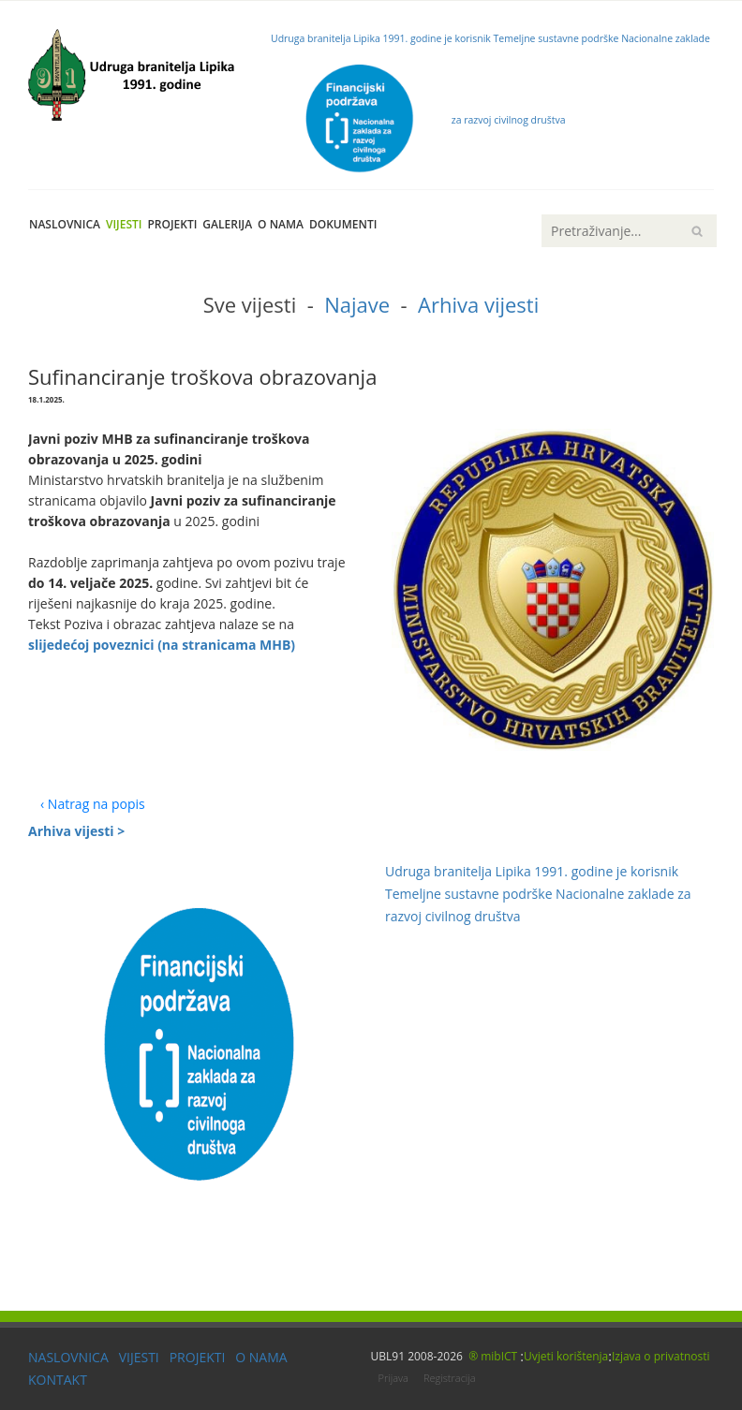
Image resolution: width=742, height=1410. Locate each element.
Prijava (393, 1378)
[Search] (629, 230)
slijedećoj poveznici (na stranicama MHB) (161, 645)
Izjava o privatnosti (661, 1356)
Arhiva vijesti (478, 304)
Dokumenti (343, 224)
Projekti (172, 224)
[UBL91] (135, 71)
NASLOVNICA (68, 1357)
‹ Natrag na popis (92, 804)
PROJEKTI (198, 1357)
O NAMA (261, 1357)
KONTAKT (57, 1379)
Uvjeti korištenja (566, 1356)
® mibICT (494, 1356)
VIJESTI (139, 1357)
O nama (281, 224)
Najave (357, 304)
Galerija (227, 224)
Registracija (449, 1378)
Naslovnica (64, 224)
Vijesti (123, 224)
